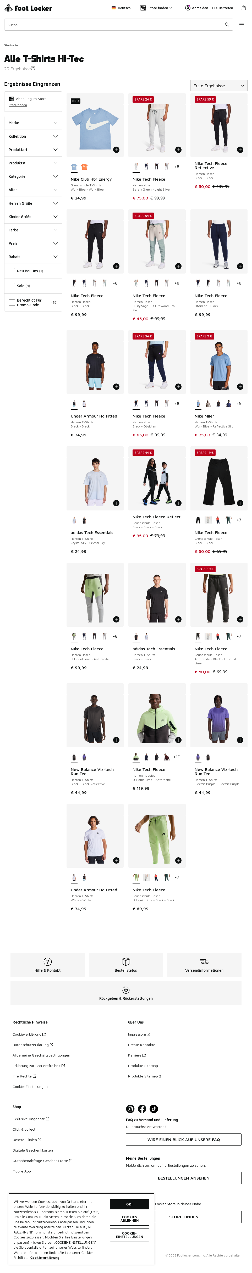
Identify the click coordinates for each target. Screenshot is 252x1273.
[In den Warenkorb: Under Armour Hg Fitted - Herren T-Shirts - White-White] (116, 860)
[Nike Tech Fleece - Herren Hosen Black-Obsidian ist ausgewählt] (136, 404)
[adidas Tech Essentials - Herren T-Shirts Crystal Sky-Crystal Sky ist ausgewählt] (74, 520)
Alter (33, 189)
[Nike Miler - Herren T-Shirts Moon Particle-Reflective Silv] (208, 404)
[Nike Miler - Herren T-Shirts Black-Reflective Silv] (218, 404)
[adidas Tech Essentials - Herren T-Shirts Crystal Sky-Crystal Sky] (146, 636)
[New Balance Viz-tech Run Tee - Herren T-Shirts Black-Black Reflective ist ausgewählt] (74, 757)
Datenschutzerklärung (33, 1044)
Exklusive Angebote (31, 1118)
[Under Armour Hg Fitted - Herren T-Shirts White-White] (84, 404)
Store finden (18, 105)
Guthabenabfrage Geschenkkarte (42, 1160)
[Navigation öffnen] (241, 24)
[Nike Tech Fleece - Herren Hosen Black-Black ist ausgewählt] (74, 283)
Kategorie (33, 176)
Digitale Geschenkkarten (33, 1150)
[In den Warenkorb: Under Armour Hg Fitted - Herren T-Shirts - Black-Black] (116, 386)
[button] (33, 68)
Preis (33, 243)
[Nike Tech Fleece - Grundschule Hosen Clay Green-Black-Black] (228, 520)
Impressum (139, 1034)
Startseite (11, 45)
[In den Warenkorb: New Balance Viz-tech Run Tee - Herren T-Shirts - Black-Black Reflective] (116, 740)
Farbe (33, 230)
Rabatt (33, 256)
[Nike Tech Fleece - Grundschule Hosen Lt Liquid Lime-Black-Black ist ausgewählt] (136, 877)
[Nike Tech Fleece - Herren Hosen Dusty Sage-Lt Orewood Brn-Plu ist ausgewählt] (136, 283)
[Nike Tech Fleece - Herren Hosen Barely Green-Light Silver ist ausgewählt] (136, 167)
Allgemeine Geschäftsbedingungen (41, 1055)
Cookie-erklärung (29, 1034)
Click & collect (24, 1129)
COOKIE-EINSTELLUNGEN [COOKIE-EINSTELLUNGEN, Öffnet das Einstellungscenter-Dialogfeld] (129, 1235)
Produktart (33, 149)
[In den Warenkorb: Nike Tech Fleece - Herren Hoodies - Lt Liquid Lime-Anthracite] (178, 740)
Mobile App (22, 1171)
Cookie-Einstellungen (30, 1086)
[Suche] (118, 24)
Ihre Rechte (24, 1076)
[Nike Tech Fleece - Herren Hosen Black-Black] (156, 167)
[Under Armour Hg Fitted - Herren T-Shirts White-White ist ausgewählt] (74, 877)
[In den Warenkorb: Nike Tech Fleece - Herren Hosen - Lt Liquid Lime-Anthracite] (116, 619)
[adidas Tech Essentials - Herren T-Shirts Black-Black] (84, 520)
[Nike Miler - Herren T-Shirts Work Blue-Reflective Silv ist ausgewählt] (198, 404)
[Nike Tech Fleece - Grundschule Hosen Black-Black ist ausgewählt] (198, 520)
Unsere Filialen (27, 1139)
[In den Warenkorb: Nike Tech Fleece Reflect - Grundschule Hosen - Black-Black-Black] (178, 503)
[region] (81, 1229)
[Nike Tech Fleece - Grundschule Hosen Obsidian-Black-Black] (218, 520)
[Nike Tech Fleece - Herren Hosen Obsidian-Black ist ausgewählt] (198, 283)
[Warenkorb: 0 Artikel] (243, 8)
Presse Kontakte (141, 1044)
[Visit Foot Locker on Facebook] (142, 1109)
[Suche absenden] (227, 24)
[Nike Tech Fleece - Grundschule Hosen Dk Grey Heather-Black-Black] (208, 520)
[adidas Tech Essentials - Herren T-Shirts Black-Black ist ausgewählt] (136, 636)
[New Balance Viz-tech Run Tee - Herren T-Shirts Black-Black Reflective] (208, 757)
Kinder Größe (33, 216)
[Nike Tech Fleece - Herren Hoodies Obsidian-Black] (146, 757)
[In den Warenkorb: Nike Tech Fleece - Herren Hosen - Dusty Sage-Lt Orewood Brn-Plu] (178, 266)
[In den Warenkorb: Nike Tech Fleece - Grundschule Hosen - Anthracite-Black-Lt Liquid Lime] (240, 619)
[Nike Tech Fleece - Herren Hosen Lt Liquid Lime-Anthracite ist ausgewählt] (74, 636)
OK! (129, 1204)
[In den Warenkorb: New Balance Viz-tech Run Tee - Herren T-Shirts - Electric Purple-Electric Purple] (240, 740)
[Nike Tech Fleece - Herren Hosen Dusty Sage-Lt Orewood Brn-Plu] (104, 283)
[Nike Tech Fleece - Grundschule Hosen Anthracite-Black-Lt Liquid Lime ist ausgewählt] (198, 636)
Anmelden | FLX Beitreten (209, 7)
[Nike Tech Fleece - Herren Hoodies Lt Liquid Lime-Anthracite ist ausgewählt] (136, 757)
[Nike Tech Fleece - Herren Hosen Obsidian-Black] (146, 167)
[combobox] (118, 24)
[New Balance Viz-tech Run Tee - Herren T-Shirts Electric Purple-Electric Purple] (84, 757)
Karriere (137, 1055)
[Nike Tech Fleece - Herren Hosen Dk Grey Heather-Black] (166, 167)
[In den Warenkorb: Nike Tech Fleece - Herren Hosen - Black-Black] (116, 266)
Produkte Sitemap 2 (144, 1076)
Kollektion (33, 136)
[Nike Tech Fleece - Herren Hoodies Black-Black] (156, 757)
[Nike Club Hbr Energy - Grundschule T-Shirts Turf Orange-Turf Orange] (84, 167)
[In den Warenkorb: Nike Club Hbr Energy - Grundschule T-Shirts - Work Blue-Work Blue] (116, 150)
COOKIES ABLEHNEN (129, 1218)
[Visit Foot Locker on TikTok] (154, 1109)
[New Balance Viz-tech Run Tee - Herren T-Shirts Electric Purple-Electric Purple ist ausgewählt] (198, 757)
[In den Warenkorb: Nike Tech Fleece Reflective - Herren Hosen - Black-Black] (240, 150)
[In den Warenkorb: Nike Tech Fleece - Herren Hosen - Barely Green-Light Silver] (178, 150)
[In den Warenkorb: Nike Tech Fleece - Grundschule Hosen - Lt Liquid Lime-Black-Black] (178, 860)
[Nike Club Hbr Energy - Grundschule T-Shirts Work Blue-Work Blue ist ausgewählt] (74, 167)
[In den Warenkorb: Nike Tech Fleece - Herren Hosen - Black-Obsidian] (178, 386)
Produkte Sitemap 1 (144, 1065)
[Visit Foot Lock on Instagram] (130, 1109)
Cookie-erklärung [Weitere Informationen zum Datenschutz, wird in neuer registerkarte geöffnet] (44, 1257)
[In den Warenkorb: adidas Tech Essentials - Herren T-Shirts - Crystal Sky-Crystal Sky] (116, 503)
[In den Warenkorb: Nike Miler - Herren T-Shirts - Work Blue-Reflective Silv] (240, 386)
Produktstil (33, 163)
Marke (33, 122)
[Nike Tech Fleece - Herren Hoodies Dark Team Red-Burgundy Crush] (166, 757)
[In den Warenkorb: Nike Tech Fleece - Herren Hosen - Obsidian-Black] (240, 266)
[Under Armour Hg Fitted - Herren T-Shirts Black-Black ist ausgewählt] (74, 404)
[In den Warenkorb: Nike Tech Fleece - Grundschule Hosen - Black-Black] (240, 503)
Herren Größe (33, 203)
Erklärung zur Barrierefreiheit (39, 1065)
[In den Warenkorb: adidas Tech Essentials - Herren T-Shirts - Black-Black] (178, 619)
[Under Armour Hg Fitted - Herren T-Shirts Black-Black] (84, 877)
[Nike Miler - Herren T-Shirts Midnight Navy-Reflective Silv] (228, 404)
